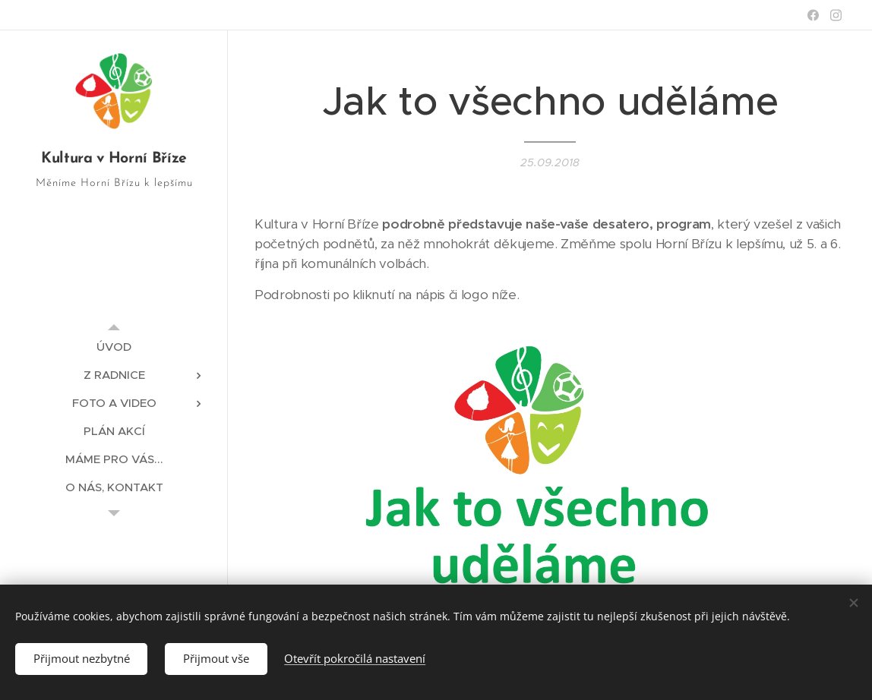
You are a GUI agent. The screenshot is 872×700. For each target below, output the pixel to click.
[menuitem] (114, 346)
